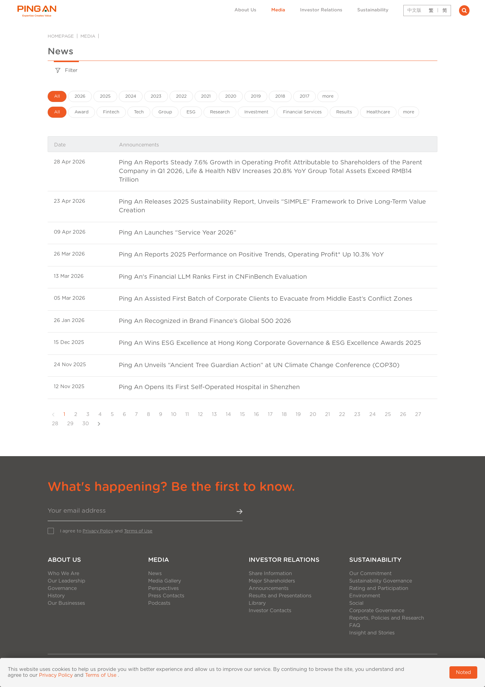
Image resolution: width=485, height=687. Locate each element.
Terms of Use (138, 531)
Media (278, 10)
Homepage (61, 36)
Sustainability (372, 10)
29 (70, 423)
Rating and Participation (378, 588)
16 (256, 414)
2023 (156, 96)
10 (173, 414)
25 (388, 414)
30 (85, 423)
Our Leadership (66, 581)
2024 (130, 96)
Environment (364, 595)
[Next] (99, 423)
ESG (191, 112)
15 (242, 414)
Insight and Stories (372, 632)
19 (298, 414)
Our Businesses (66, 603)
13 (214, 414)
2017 (304, 96)
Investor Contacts (270, 610)
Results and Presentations (280, 595)
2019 (256, 96)
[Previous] (53, 414)
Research (220, 112)
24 (372, 414)
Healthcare (378, 112)
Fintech (111, 112)
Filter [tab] (66, 70)
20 (313, 414)
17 (270, 414)
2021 (206, 96)
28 (55, 423)
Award (81, 112)
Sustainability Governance (380, 581)
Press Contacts (166, 595)
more (327, 96)
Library (257, 603)
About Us (245, 10)
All (57, 96)
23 (357, 414)
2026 (80, 96)
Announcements (269, 588)
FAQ (354, 625)
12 (200, 414)
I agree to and (106, 531)
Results (344, 112)
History (56, 595)
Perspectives (163, 588)
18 (284, 414)
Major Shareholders (272, 581)
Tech (139, 112)
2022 (181, 96)
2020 (230, 96)
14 (228, 414)
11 (187, 414)
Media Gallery (164, 581)
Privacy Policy (98, 531)
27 (418, 414)
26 (403, 414)
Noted (463, 672)
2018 (280, 96)
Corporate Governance (376, 610)
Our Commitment (370, 573)
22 (342, 414)
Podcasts (159, 603)
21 (327, 414)
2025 (105, 96)
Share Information (270, 573)
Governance (62, 588)
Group (165, 112)
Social (356, 603)
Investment (256, 112)
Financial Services (302, 112)
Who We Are (63, 573)
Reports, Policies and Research (386, 618)
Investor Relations (321, 10)
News (155, 573)
